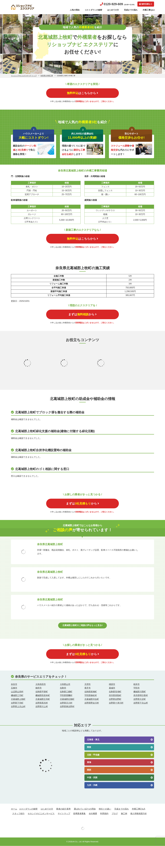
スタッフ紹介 (18, 814)
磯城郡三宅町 (17, 695)
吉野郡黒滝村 (41, 703)
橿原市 (112, 684)
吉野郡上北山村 (18, 707)
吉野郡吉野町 (115, 699)
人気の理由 (75, 10)
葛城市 (112, 688)
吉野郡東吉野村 (67, 707)
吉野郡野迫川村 (91, 703)
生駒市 (63, 688)
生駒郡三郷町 (66, 692)
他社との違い (105, 809)
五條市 (14, 688)
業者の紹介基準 (63, 809)
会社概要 (93, 814)
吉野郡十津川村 (116, 703)
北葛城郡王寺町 (42, 699)
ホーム (14, 809)
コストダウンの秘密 (93, 10)
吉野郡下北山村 (140, 703)
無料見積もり (145, 4)
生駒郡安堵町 (115, 692)
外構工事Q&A (149, 10)
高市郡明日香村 (140, 695)
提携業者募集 (79, 814)
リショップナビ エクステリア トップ (24, 76)
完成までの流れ (131, 10)
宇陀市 (136, 688)
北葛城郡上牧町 (18, 699)
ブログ (115, 814)
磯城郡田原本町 (42, 695)
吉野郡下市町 (17, 703)
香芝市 (87, 688)
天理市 (87, 684)
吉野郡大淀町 (139, 699)
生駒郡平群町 (41, 692)
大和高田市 (40, 684)
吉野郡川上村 (41, 707)
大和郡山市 (65, 684)
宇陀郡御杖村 (90, 695)
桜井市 (136, 684)
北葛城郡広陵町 (67, 699)
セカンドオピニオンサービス (41, 814)
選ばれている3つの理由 (85, 809)
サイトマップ (64, 814)
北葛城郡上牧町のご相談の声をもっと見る (82, 625)
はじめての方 (113, 10)
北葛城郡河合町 (91, 699)
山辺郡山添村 (17, 692)
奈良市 (14, 684)
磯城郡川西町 (139, 692)
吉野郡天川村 (66, 703)
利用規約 (104, 814)
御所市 (38, 688)
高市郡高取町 (115, 695)
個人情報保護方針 (138, 814)
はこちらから (82, 93)
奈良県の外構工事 (46, 76)
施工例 (124, 814)
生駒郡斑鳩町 (90, 692)
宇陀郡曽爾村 (66, 695)
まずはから (82, 314)
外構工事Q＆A (138, 809)
